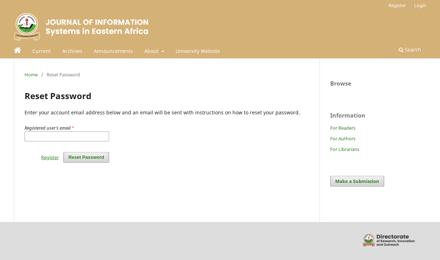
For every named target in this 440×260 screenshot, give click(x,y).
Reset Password (86, 157)
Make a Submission (357, 181)
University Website (198, 51)
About (152, 51)
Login (420, 5)
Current (41, 51)
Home (31, 74)
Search (410, 49)
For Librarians (344, 149)
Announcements (113, 51)
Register (397, 5)
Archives (72, 51)
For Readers (342, 128)
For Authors (342, 138)
